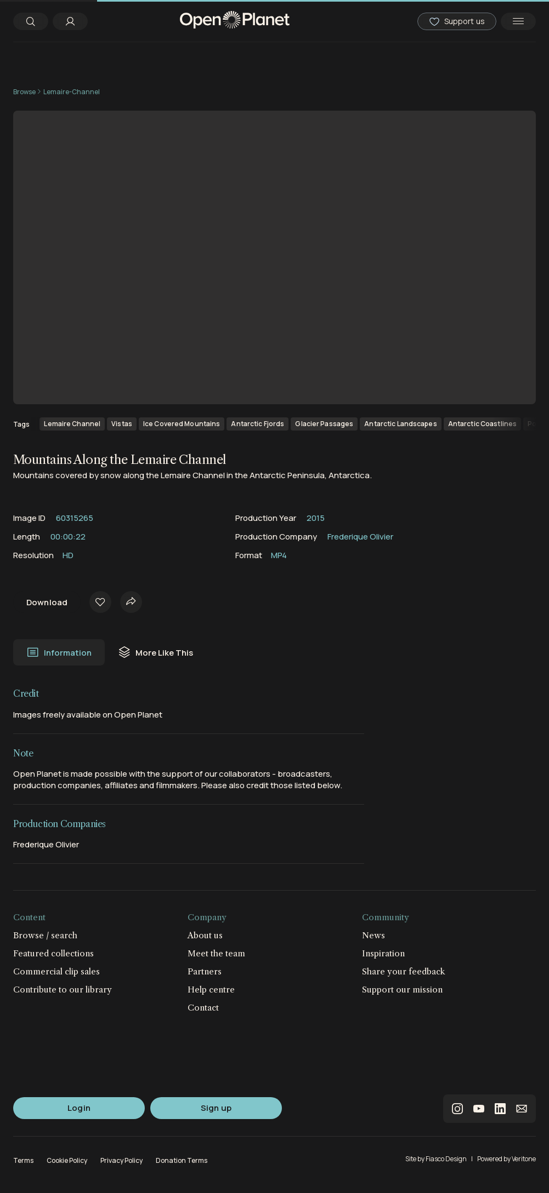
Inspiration (383, 953)
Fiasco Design (446, 1158)
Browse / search (45, 935)
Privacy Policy (121, 1160)
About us (205, 935)
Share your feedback (403, 971)
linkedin (500, 1108)
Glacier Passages (324, 423)
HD (68, 555)
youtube (478, 1108)
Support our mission (402, 989)
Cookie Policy (67, 1160)
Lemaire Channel (72, 423)
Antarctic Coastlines (482, 423)
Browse (24, 91)
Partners (205, 971)
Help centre (211, 989)
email (521, 1108)
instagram (457, 1108)
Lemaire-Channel (71, 91)
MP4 (279, 555)
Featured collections (53, 953)
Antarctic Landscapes (400, 423)
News (373, 935)
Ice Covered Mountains (181, 423)
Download (46, 602)
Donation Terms (181, 1160)
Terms (23, 1160)
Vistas (121, 423)
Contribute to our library (62, 989)
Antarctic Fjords (257, 423)
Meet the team (216, 953)
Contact (203, 1007)
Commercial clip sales (56, 971)
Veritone (524, 1158)
